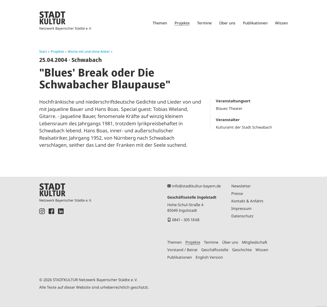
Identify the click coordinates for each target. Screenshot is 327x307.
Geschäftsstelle (214, 249)
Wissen (281, 22)
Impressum (241, 208)
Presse (237, 193)
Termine (204, 22)
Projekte (182, 22)
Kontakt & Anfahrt (247, 200)
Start (43, 51)
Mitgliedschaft (254, 242)
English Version (209, 257)
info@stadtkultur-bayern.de (196, 185)
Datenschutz (242, 215)
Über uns (227, 22)
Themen (160, 22)
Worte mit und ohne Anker (89, 51)
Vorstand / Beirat (182, 249)
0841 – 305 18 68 (185, 219)
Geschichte (242, 249)
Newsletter (241, 185)
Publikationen (255, 22)
